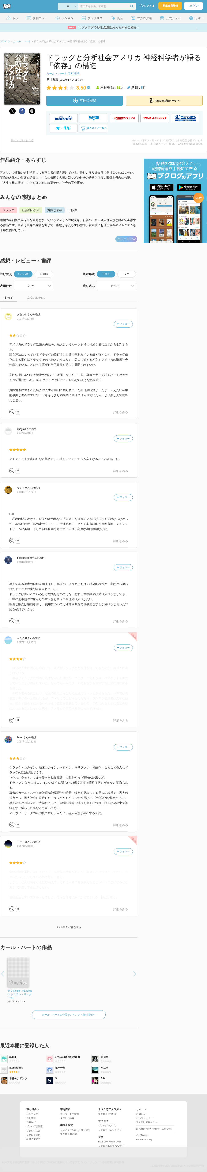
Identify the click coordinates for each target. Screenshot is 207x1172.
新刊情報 (31, 1118)
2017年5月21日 (26, 846)
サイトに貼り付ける (22, 140)
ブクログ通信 (33, 1135)
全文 (126, 274)
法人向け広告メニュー (147, 1122)
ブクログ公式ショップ (109, 1129)
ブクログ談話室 (34, 1126)
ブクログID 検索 (68, 1134)
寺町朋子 (74, 73)
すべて (8, 297)
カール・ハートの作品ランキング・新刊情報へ (68, 1014)
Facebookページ (144, 1139)
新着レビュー (33, 1122)
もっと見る (127, 239)
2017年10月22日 (26, 741)
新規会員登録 (170, 5)
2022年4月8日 (25, 433)
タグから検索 (67, 1118)
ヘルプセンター (144, 1118)
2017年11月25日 (26, 642)
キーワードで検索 (69, 1114)
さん (24, 314)
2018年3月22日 (26, 562)
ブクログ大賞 (33, 1130)
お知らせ (141, 1114)
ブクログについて (107, 1114)
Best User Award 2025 (109, 1141)
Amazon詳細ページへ (164, 100)
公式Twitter (142, 1135)
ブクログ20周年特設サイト (112, 1146)
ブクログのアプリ (107, 1125)
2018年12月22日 (26, 492)
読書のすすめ (33, 1139)
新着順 (44, 274)
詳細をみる (120, 412)
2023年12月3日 (26, 318)
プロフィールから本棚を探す (75, 1129)
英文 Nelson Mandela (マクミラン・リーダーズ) (20, 994)
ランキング (32, 1114)
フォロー (123, 323)
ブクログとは (146, 5)
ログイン (193, 5)
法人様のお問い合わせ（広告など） (154, 1128)
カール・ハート (56, 73)
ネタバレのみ (36, 297)
